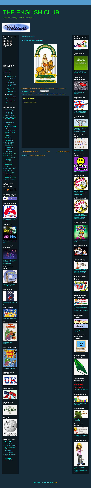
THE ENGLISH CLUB (31, 12)
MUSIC (7, 155)
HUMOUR (8, 140)
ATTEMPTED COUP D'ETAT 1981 (11, 84)
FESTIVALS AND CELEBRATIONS (37, 94)
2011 (7, 69)
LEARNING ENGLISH (8, 150)
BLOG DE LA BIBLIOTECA (9, 442)
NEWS (64, 94)
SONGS (7, 164)
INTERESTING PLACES (9, 146)
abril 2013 (10, 94)
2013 (7, 74)
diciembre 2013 (11, 101)
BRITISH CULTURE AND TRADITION (10, 118)
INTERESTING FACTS (54, 94)
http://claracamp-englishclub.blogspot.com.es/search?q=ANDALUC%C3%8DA (44, 88)
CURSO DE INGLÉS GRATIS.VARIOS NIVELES (11, 447)
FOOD (7, 136)
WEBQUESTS (9, 179)
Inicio (48, 151)
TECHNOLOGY (9, 168)
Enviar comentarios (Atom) (37, 155)
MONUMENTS (9, 153)
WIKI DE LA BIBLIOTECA (9, 458)
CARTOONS (8, 122)
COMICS (7, 124)
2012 (7, 72)
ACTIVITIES (8, 110)
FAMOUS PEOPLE (10, 127)
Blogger (55, 482)
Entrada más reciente (30, 151)
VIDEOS (7, 175)
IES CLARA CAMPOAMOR (9, 451)
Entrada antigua (63, 151)
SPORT (7, 166)
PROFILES (8, 162)
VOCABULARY (9, 177)
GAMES (7, 138)
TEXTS (7, 170)
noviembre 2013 (11, 97)
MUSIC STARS (9, 157)
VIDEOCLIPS (9, 172)
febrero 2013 (10, 76)
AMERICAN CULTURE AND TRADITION (9, 113)
